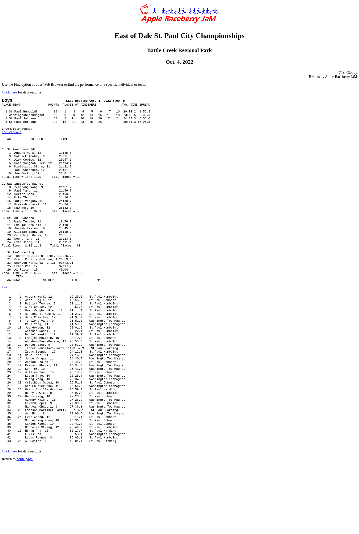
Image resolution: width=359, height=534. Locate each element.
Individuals (12, 139)
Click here (9, 92)
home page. (24, 528)
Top (4, 325)
